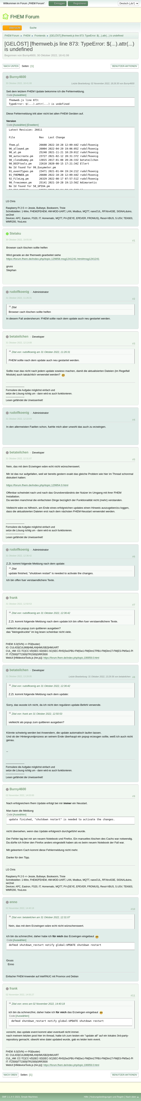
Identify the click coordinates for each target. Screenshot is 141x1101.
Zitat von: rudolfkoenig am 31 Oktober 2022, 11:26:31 (41, 352)
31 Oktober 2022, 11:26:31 (19, 298)
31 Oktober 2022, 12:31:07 (19, 458)
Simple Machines (29, 1097)
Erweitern (33, 125)
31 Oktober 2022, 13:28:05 (19, 676)
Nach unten (11, 66)
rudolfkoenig (19, 291)
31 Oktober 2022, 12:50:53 (19, 604)
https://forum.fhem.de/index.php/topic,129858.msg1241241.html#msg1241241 (52, 258)
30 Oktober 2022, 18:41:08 (19, 83)
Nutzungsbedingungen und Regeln (107, 1097)
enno (13, 902)
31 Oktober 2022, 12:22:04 (19, 419)
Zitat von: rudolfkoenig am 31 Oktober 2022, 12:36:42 (41, 613)
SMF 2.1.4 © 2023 (11, 1097)
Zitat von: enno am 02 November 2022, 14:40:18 (38, 1003)
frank (13, 597)
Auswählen (20, 95)
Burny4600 (17, 77)
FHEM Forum (24, 16)
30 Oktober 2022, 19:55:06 (19, 239)
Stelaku (15, 233)
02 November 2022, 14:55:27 (20, 994)
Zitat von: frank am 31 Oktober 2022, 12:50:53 (37, 713)
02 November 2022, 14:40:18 (20, 908)
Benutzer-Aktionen (124, 66)
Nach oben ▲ (132, 1097)
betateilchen (18, 336)
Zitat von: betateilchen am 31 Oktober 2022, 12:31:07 (41, 917)
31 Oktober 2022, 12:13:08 (19, 342)
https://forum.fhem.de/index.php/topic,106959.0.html (71, 657)
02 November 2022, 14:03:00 (20, 795)
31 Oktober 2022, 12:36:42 (19, 555)
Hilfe (86, 1097)
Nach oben (10, 1075)
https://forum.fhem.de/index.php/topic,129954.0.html (37, 485)
